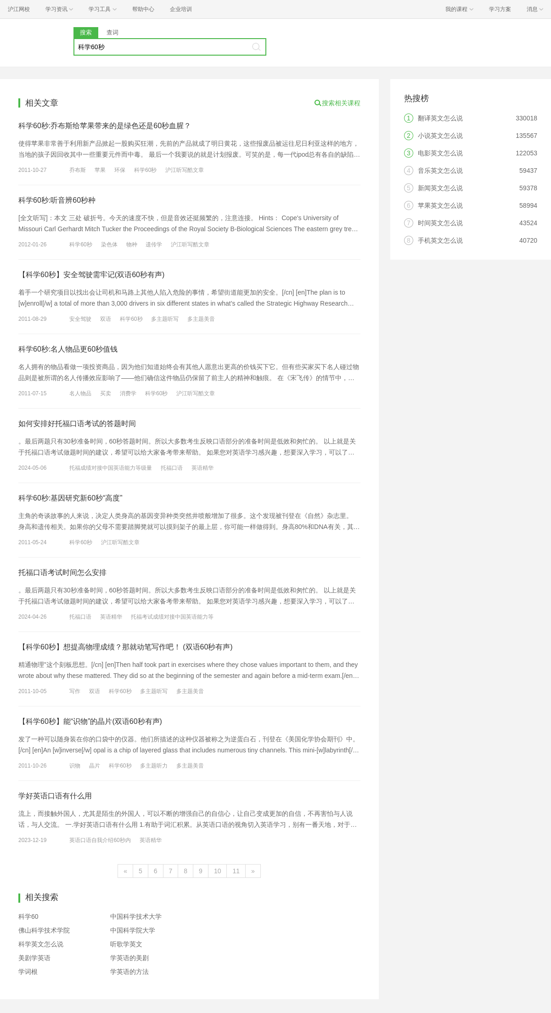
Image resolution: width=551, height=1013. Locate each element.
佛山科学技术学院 (44, 930)
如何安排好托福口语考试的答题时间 (77, 423)
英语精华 (202, 468)
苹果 (100, 170)
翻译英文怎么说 (440, 118)
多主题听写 (165, 319)
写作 (74, 691)
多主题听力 (154, 766)
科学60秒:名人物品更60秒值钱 (68, 349)
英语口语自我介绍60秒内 (99, 840)
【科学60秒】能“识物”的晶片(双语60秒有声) (90, 721)
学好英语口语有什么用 (55, 796)
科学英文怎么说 (40, 944)
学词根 (28, 971)
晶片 (94, 766)
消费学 (128, 393)
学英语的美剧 (129, 958)
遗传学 (154, 244)
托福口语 (172, 468)
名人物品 (80, 393)
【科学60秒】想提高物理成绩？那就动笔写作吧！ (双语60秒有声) (125, 647)
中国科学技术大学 (136, 916)
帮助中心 (143, 9)
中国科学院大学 (132, 930)
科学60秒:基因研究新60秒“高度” (70, 498)
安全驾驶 (80, 319)
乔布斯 (77, 170)
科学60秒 (145, 170)
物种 (131, 244)
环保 (119, 170)
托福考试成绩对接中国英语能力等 (172, 617)
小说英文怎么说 (440, 135)
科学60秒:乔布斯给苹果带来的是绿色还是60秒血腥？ (104, 126)
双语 (105, 319)
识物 (74, 766)
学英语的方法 (129, 971)
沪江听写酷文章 (184, 170)
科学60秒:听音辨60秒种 (57, 200)
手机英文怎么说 (440, 240)
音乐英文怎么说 (440, 170)
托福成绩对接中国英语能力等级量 (110, 468)
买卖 (105, 393)
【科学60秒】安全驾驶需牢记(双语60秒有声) (91, 275)
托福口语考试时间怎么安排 (62, 572)
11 (236, 871)
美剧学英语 (34, 958)
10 (217, 871)
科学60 (28, 916)
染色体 (109, 244)
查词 (112, 32)
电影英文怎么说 (440, 153)
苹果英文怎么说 (440, 205)
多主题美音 (201, 319)
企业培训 (181, 9)
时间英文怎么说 (440, 223)
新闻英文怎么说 (440, 188)
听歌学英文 (126, 944)
